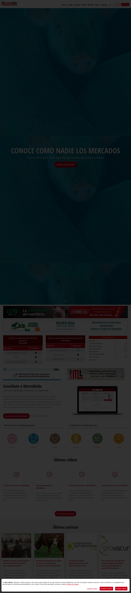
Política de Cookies (72, 584)
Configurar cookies (92, 588)
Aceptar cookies (121, 588)
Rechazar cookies (106, 588)
